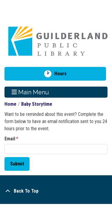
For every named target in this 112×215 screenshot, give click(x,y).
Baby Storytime (36, 104)
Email (9, 139)
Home (10, 104)
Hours (62, 73)
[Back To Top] (56, 191)
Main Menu (30, 92)
